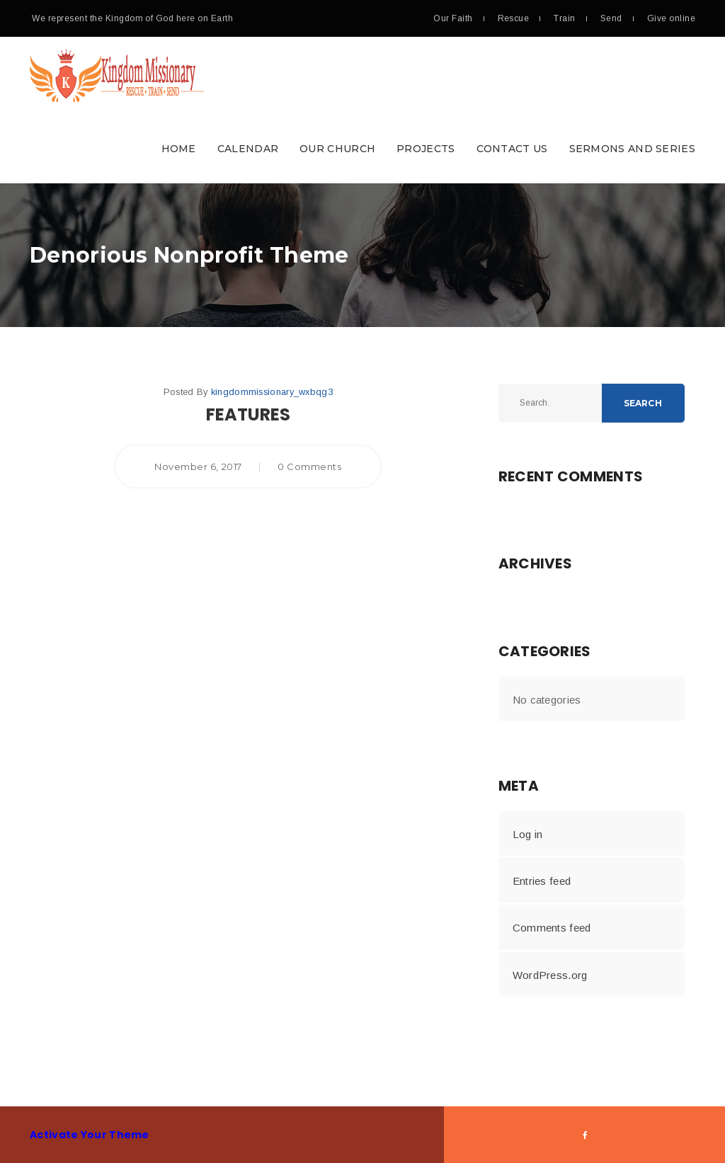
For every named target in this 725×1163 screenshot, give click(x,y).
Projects (425, 148)
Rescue (514, 18)
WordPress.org (550, 975)
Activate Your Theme (89, 1135)
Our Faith (452, 18)
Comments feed (552, 928)
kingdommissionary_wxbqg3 (272, 391)
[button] (362, 110)
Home (178, 148)
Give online (671, 18)
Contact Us (512, 148)
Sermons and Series (632, 148)
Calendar (247, 148)
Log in (528, 834)
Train (564, 18)
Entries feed (542, 881)
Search (643, 403)
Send (611, 18)
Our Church (337, 148)
